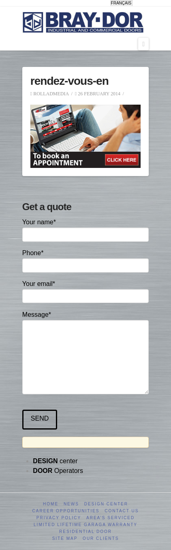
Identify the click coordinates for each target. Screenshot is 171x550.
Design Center (106, 504)
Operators (58, 470)
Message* (85, 320)
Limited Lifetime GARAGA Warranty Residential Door (85, 528)
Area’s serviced (110, 518)
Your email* (85, 290)
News (71, 504)
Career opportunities (66, 511)
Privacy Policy (58, 518)
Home (50, 504)
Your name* (85, 229)
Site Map (65, 538)
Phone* (85, 259)
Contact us (122, 511)
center (55, 461)
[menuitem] (122, 3)
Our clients (101, 538)
